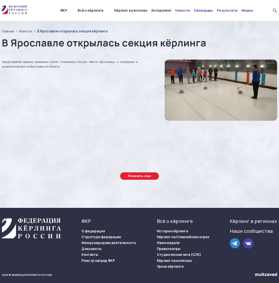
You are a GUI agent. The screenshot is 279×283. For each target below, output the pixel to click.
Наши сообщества (251, 231)
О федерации (93, 231)
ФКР (63, 10)
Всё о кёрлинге (91, 10)
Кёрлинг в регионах (130, 10)
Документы (91, 249)
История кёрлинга (172, 231)
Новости (182, 10)
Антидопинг (161, 10)
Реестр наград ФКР (98, 260)
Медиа (247, 10)
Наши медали (168, 243)
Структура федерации (101, 237)
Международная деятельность (109, 243)
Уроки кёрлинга (170, 266)
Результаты (227, 10)
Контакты (90, 254)
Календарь (203, 10)
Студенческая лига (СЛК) (179, 254)
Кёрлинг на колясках (174, 260)
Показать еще (139, 176)
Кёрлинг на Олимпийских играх (183, 237)
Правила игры (168, 249)
